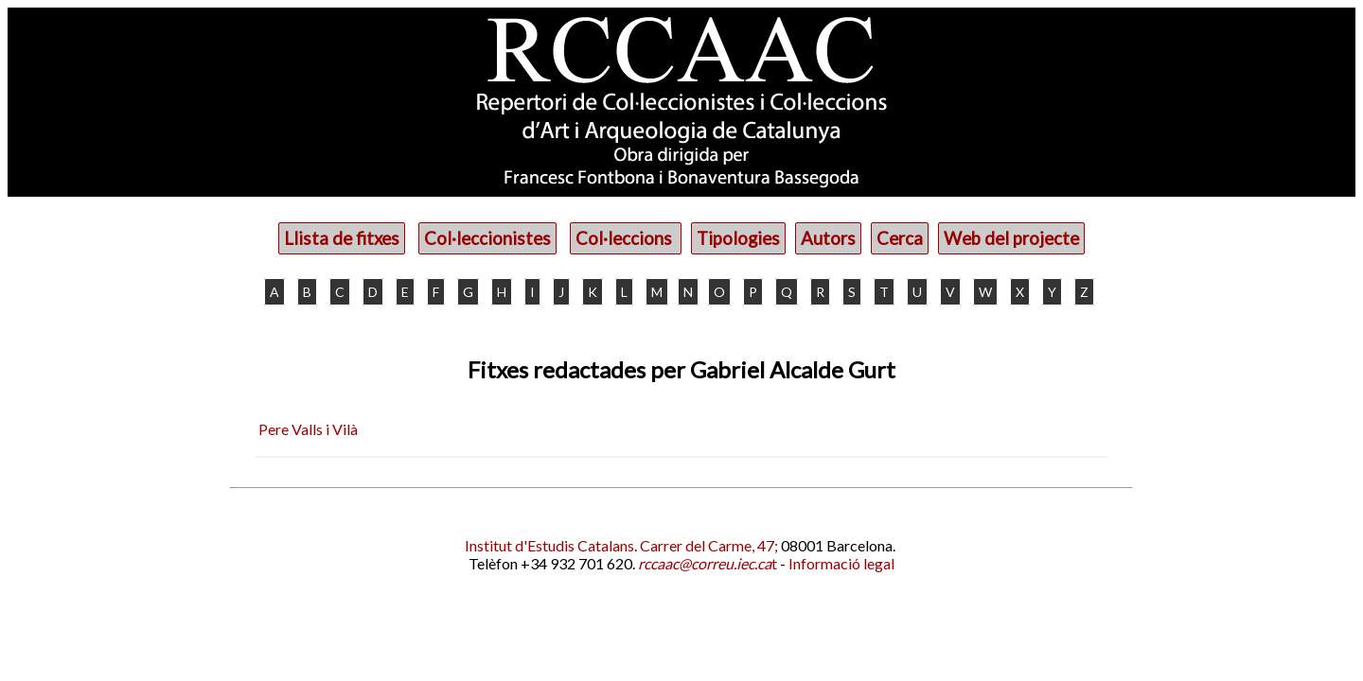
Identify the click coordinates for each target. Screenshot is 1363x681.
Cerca (899, 238)
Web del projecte (1011, 238)
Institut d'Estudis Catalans (549, 545)
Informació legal (841, 563)
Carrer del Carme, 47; (709, 545)
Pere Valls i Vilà (308, 429)
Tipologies (738, 238)
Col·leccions (625, 238)
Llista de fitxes (341, 238)
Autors (828, 238)
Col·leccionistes (487, 238)
